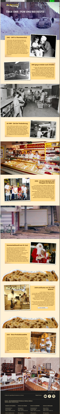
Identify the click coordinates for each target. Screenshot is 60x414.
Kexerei (37, 4)
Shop (53, 4)
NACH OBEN (50, 392)
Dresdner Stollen (45, 4)
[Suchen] (26, 1)
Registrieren (43, 1)
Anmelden (36, 1)
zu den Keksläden (42, 307)
